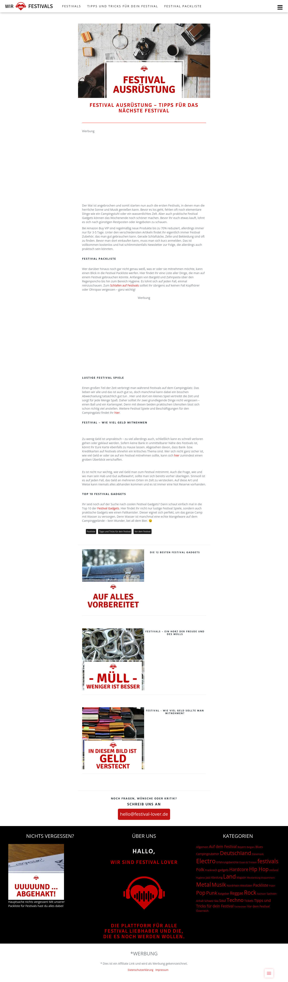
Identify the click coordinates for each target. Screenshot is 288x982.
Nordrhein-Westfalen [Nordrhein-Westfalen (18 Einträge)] (239, 885)
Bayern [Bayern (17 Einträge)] (241, 847)
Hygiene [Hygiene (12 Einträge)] (200, 877)
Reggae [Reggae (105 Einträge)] (236, 893)
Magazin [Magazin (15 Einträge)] (241, 877)
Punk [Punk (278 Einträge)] (211, 893)
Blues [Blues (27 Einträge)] (259, 847)
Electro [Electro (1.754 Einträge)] (206, 861)
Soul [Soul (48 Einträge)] (222, 900)
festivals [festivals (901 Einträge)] (268, 861)
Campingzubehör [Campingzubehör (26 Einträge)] (207, 854)
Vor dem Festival (143, 531)
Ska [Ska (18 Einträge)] (216, 901)
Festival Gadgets (108, 508)
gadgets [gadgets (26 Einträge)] (223, 870)
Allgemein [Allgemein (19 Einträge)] (202, 847)
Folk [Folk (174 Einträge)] (200, 869)
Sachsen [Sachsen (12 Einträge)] (261, 893)
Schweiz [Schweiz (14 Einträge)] (208, 900)
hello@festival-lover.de (144, 814)
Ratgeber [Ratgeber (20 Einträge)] (223, 893)
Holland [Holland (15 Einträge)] (274, 870)
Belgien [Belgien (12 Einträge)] (251, 847)
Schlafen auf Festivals (124, 285)
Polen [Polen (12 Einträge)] (272, 885)
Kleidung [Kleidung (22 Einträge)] (216, 877)
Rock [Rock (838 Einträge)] (250, 892)
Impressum (161, 970)
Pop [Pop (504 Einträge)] (200, 892)
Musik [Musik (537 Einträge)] (219, 884)
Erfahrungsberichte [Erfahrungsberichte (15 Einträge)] (227, 862)
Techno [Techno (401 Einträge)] (235, 899)
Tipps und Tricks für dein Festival (122, 6)
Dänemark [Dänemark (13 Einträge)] (257, 854)
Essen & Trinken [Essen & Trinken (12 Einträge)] (248, 862)
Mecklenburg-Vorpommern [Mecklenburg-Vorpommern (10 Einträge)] (261, 877)
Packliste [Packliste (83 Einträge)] (260, 885)
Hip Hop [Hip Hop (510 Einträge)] (259, 869)
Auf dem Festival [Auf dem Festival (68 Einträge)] (223, 846)
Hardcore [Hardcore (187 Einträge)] (238, 869)
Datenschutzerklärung (140, 970)
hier (117, 413)
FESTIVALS (71, 6)
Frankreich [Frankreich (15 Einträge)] (211, 870)
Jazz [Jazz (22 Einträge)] (208, 877)
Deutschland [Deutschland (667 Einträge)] (235, 853)
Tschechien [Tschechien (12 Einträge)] (240, 906)
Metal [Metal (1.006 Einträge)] (203, 884)
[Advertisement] (144, 162)
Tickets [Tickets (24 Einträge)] (248, 901)
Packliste (91, 531)
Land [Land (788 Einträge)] (229, 876)
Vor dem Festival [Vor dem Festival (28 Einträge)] (258, 906)
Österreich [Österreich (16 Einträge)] (202, 911)
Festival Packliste (183, 6)
